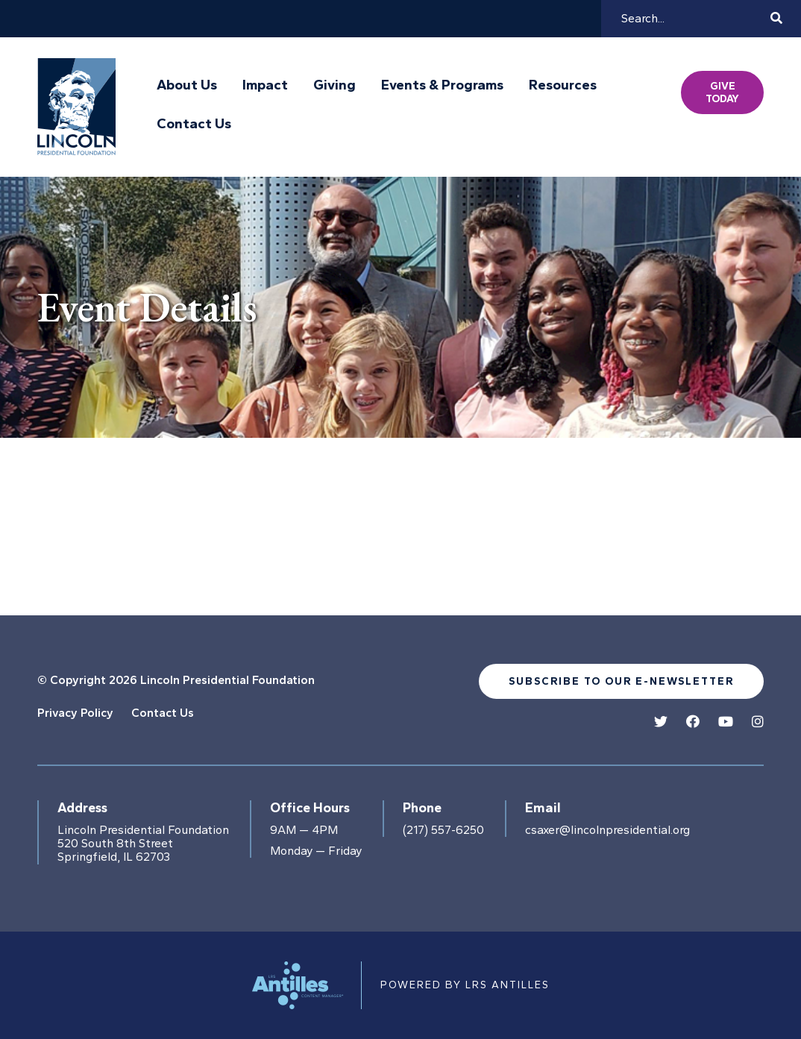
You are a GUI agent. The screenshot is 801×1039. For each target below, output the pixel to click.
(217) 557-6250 (443, 830)
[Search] (693, 18)
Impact (265, 85)
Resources (563, 85)
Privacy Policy (75, 713)
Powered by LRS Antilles (465, 985)
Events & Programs (442, 85)
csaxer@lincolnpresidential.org (607, 830)
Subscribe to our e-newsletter (621, 681)
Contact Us (194, 124)
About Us (187, 85)
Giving (334, 85)
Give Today (722, 92)
